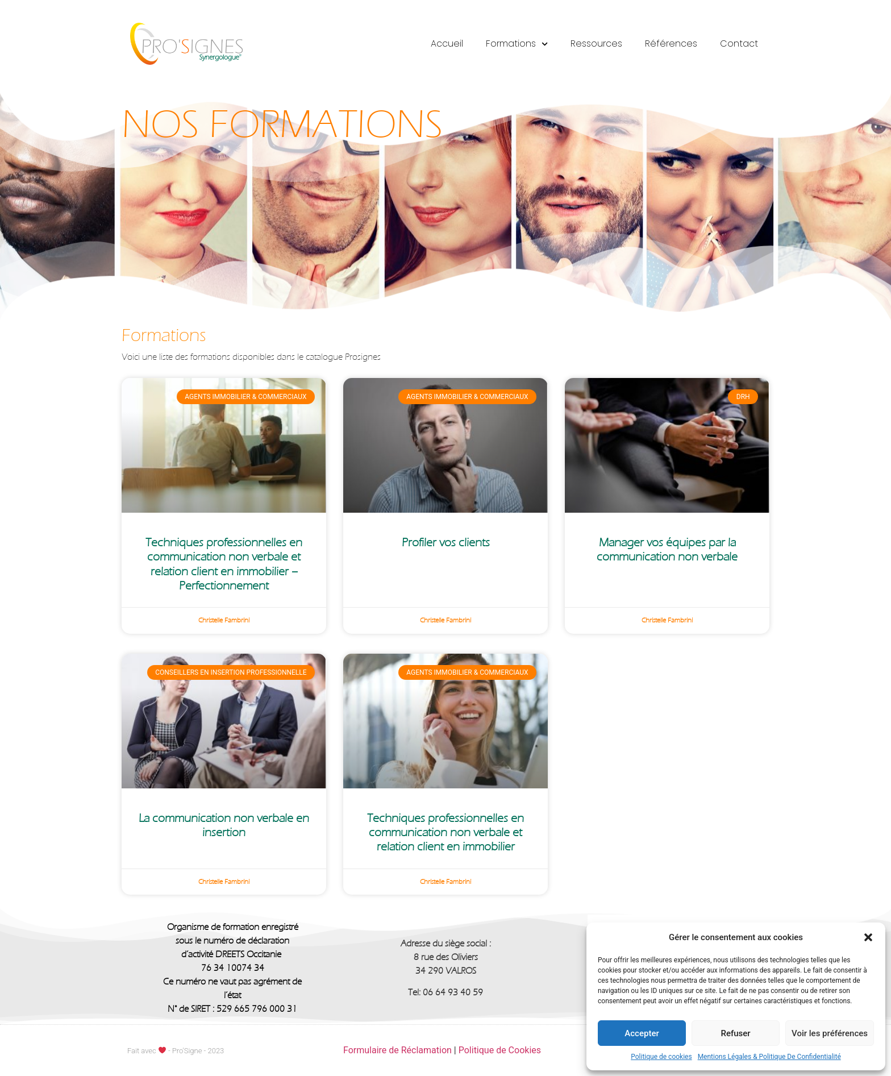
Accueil (447, 43)
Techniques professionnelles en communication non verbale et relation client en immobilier (445, 832)
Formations (517, 44)
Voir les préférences (830, 1033)
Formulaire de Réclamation (397, 1050)
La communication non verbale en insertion (224, 825)
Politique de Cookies (500, 1050)
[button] (868, 937)
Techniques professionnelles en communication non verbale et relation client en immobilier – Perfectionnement (223, 564)
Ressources (596, 43)
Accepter (641, 1033)
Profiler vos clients (446, 542)
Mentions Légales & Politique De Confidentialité (769, 1057)
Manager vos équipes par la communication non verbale (667, 549)
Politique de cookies (661, 1057)
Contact (739, 43)
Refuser (735, 1033)
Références (671, 43)
